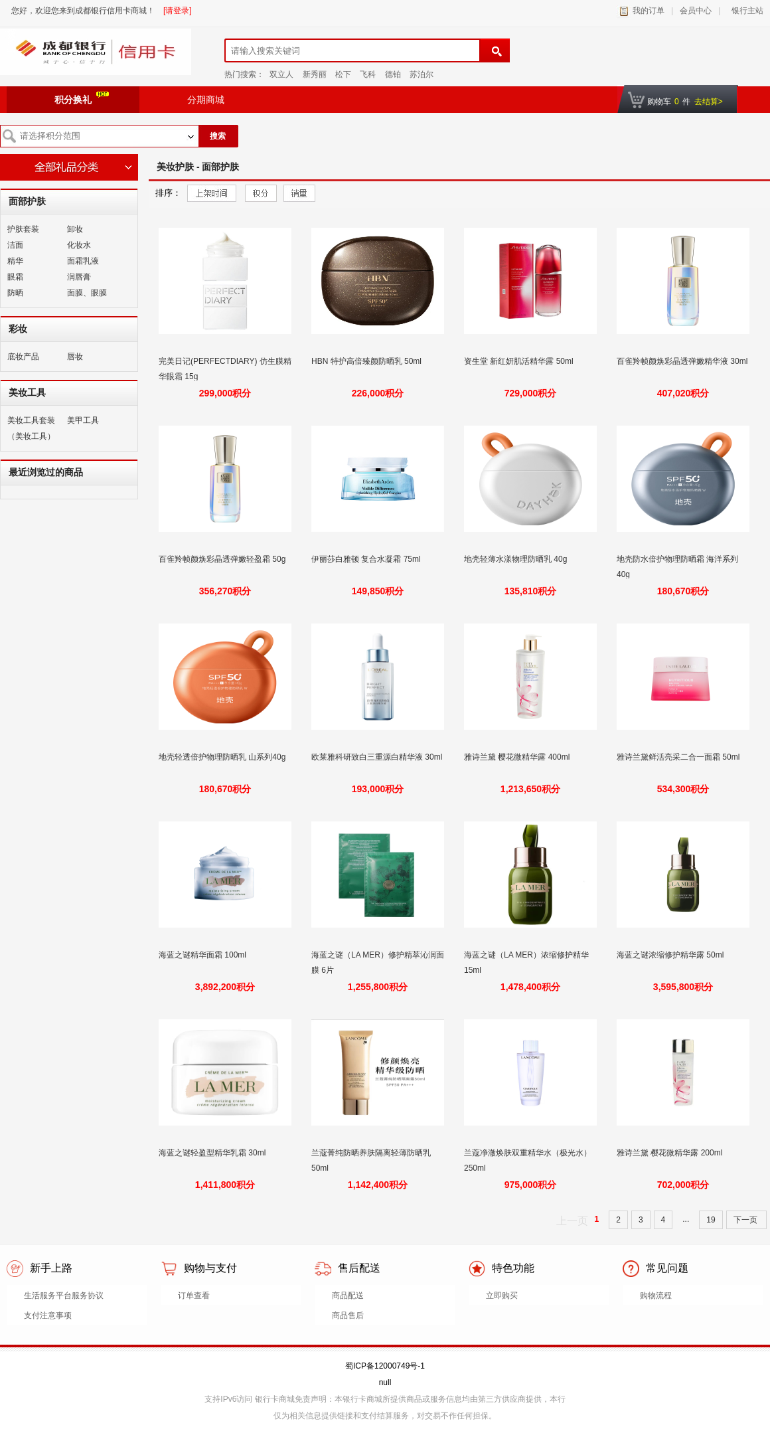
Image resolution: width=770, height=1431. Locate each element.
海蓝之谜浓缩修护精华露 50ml (671, 955)
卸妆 (75, 229)
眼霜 (15, 277)
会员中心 (696, 10)
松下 (343, 74)
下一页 (746, 1219)
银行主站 (745, 10)
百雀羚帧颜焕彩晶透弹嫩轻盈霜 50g (223, 559)
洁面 (15, 245)
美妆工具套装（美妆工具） (31, 428)
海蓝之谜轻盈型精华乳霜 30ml (213, 1152)
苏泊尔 (421, 74)
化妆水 (79, 245)
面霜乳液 (83, 261)
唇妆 (75, 356)
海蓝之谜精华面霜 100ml (203, 955)
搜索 (218, 136)
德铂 (393, 74)
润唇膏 (79, 277)
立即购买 (502, 1295)
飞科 (368, 74)
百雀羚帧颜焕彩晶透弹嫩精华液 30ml (682, 361)
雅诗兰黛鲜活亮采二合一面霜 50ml (679, 757)
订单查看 (194, 1295)
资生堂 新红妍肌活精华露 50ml (520, 361)
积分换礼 (81, 98)
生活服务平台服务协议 (64, 1295)
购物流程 (656, 1295)
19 (710, 1219)
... (685, 1219)
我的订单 (648, 10)
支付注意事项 (48, 1315)
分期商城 (205, 99)
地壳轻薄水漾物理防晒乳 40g (517, 559)
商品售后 (348, 1315)
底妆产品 (23, 356)
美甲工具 (83, 420)
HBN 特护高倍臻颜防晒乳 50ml (367, 361)
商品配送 (348, 1295)
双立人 (281, 74)
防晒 (15, 292)
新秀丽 (315, 74)
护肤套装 (23, 229)
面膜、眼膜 (87, 292)
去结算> (708, 101)
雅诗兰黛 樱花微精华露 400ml (518, 757)
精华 (15, 261)
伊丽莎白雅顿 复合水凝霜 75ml (367, 559)
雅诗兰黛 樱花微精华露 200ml (671, 1152)
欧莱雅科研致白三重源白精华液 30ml (376, 757)
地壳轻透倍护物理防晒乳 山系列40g (223, 757)
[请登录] (177, 10)
